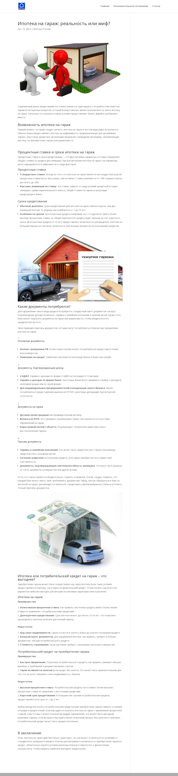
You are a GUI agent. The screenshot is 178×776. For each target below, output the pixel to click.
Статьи (156, 6)
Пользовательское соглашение (130, 6)
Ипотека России (41, 29)
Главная (104, 6)
